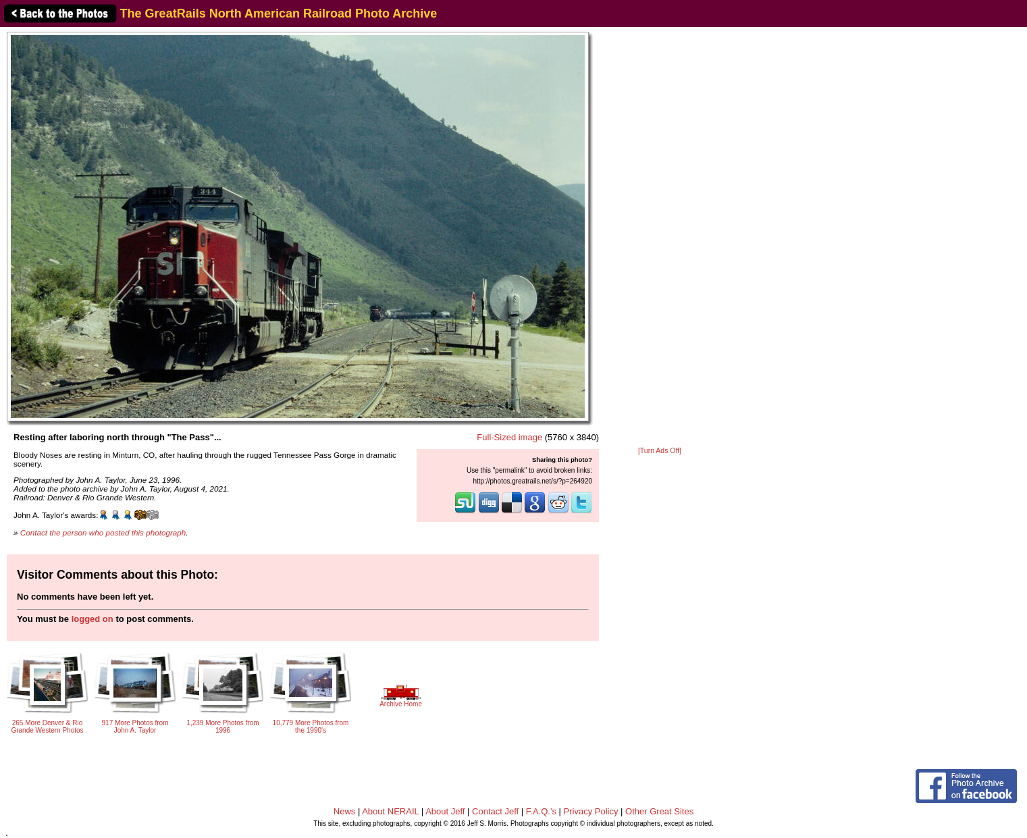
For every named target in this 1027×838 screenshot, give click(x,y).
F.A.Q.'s (541, 811)
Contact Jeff (495, 811)
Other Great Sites (659, 811)
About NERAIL (390, 811)
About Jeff (445, 811)
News (345, 811)
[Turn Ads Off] (659, 450)
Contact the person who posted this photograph (103, 532)
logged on (92, 619)
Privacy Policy (591, 811)
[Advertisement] (660, 237)
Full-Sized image (509, 437)
